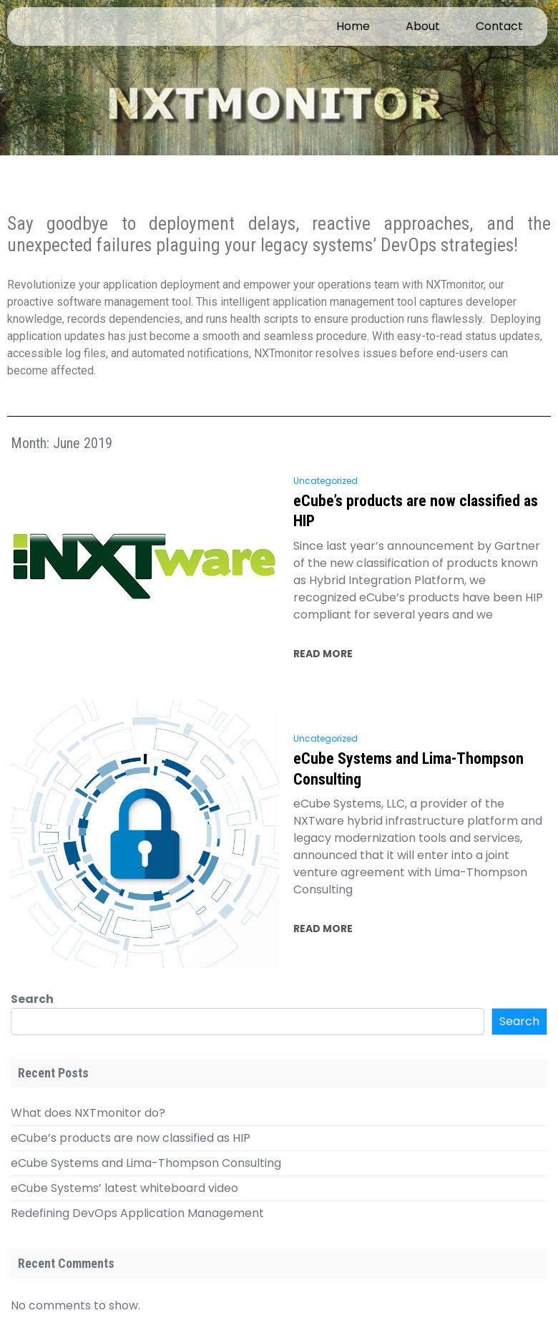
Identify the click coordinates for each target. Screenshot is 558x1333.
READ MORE (323, 653)
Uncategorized (325, 481)
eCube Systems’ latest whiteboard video (124, 1188)
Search (32, 999)
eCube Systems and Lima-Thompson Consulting (408, 769)
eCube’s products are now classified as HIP (415, 511)
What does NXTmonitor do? (88, 1113)
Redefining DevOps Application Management (137, 1213)
